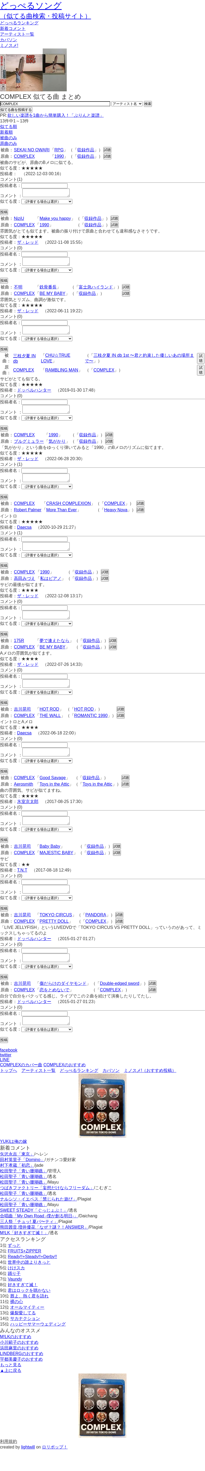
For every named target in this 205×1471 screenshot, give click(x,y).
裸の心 (16, 1322)
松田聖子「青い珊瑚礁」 (23, 1191)
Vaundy (15, 1300)
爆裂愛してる (23, 1333)
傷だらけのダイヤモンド (63, 1002)
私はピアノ (50, 588)
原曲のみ (8, 143)
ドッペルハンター (34, 395)
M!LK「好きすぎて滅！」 (24, 1253)
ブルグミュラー (29, 447)
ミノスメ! (9, 45)
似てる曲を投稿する (16, 110)
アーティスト (17, 34)
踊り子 (14, 1294)
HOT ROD (49, 722)
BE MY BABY (52, 296)
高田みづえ (24, 588)
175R (19, 652)
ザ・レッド (27, 244)
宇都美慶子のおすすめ (21, 1380)
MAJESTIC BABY (56, 868)
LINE (5, 1080)
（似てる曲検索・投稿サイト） (45, 16)
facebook (8, 1071)
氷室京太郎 (27, 816)
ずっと (14, 1266)
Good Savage (53, 792)
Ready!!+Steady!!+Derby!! (32, 1277)
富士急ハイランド (96, 290)
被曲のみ (8, 138)
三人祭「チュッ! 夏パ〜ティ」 (29, 1242)
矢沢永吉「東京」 (17, 1175)
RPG (59, 150)
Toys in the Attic (54, 798)
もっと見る (10, 1385)
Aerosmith (23, 798)
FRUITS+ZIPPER (24, 1272)
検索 (147, 104)
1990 (59, 156)
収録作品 (85, 150)
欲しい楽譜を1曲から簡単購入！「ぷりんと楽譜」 (55, 115)
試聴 (107, 150)
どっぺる (19, 23)
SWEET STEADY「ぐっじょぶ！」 (34, 1231)
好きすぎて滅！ (23, 1305)
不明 (18, 290)
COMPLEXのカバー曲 (21, 1085)
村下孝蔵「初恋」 (17, 1186)
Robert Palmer (27, 518)
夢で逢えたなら (54, 652)
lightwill (28, 1468)
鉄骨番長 (48, 290)
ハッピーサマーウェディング (38, 1345)
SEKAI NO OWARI (32, 150)
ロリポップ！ (55, 1468)
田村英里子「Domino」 (22, 1180)
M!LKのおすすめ (15, 1357)
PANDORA (95, 932)
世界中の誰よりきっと (29, 1283)
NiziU (19, 220)
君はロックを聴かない (29, 1311)
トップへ (8, 1091)
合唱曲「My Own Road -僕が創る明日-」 (39, 1236)
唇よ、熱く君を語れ (29, 1317)
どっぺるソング (31, 5)
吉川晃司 (22, 722)
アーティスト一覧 (38, 1091)
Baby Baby (50, 862)
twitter (5, 1076)
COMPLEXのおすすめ (65, 1085)
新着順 (6, 132)
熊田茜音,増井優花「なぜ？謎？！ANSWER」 (44, 1248)
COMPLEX (24, 156)
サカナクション (25, 1339)
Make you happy (55, 220)
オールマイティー (27, 1328)
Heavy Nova (115, 518)
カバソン (8, 39)
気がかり (57, 447)
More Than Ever (61, 518)
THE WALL (50, 728)
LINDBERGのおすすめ (21, 1374)
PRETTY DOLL (54, 939)
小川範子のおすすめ (19, 1363)
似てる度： (10, 203)
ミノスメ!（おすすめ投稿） (150, 1091)
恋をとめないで (54, 1009)
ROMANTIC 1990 (91, 728)
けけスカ (16, 1288)
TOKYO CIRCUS (56, 932)
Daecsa (24, 535)
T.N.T (22, 886)
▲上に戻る (10, 1391)
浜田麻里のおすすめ (19, 1369)
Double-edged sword (119, 1002)
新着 (13, 28)
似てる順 (8, 126)
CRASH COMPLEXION (68, 511)
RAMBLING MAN (61, 375)
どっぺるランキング (79, 1091)
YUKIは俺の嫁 (13, 1162)
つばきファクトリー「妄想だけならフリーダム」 (47, 1208)
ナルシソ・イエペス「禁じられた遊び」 (38, 1220)
